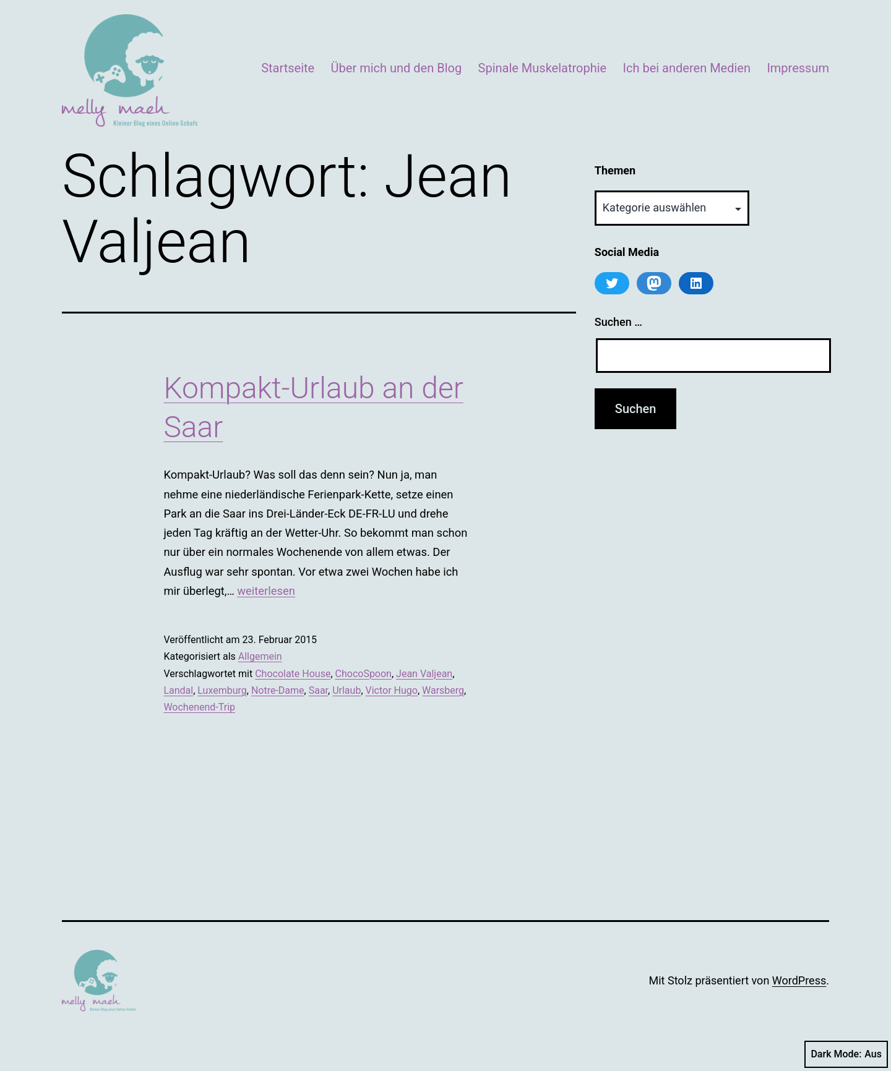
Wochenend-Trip (199, 707)
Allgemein (260, 656)
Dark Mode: (846, 1054)
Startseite (287, 68)
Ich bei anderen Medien (687, 68)
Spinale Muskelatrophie (542, 68)
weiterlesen (266, 590)
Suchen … (618, 321)
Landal (178, 690)
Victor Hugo (392, 690)
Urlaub (346, 690)
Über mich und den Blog (396, 68)
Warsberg (443, 690)
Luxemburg (221, 690)
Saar (318, 690)
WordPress (799, 980)
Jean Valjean (424, 674)
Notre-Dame (277, 690)
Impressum (798, 68)
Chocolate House (292, 674)
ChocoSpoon (363, 674)
